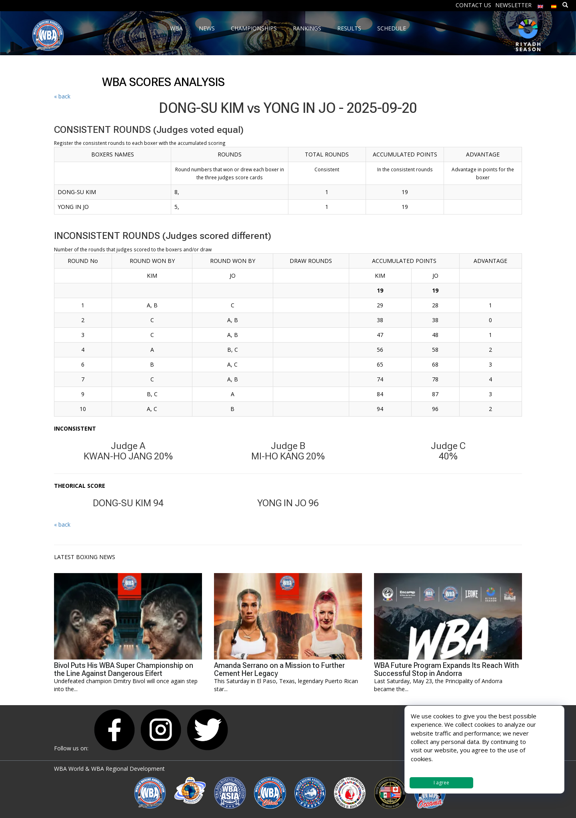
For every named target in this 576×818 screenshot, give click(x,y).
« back (62, 96)
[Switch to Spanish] (554, 4)
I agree (441, 782)
